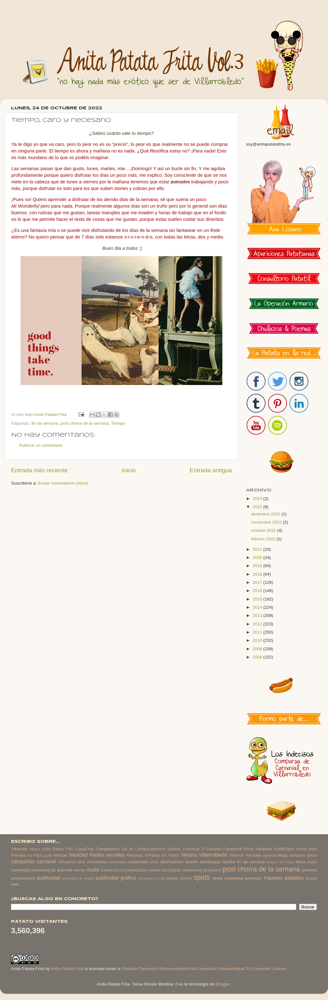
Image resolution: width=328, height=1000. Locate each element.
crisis (154, 862)
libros (301, 861)
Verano (189, 855)
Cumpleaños (108, 849)
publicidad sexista (151, 878)
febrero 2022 (263, 539)
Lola (48, 855)
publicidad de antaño (78, 878)
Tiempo (118, 423)
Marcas (60, 855)
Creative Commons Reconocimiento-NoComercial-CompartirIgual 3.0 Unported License (204, 968)
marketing (20, 870)
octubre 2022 (264, 530)
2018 (258, 574)
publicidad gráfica (116, 878)
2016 (258, 590)
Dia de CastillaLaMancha (143, 849)
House (301, 849)
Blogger (222, 984)
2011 (258, 632)
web (15, 884)
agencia (269, 855)
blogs (283, 855)
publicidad (48, 878)
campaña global (303, 855)
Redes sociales (107, 855)
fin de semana (45, 423)
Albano (35, 849)
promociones (23, 878)
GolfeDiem (284, 849)
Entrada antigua (211, 470)
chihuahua (67, 862)
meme (79, 870)
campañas (23, 861)
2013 (258, 615)
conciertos (97, 861)
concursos (117, 862)
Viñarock (236, 855)
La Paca (35, 855)
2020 (258, 557)
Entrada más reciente (39, 470)
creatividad (137, 861)
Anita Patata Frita (57, 849)
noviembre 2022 (267, 522)
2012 (258, 624)
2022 (258, 506)
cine (81, 861)
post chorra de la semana (84, 423)
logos (312, 862)
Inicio (129, 470)
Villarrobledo (213, 855)
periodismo (212, 870)
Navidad (78, 855)
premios (309, 870)
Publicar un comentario (41, 445)
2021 (258, 549)
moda (92, 869)
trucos (311, 878)
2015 (258, 599)
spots (202, 877)
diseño (191, 861)
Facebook (232, 849)
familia (229, 861)
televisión (253, 878)
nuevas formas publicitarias (124, 870)
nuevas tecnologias (164, 870)
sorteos (185, 878)
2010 (258, 640)
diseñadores (172, 861)
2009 (258, 649)
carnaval (46, 861)
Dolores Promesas (183, 849)
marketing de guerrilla (51, 870)
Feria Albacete (258, 849)
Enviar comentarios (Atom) (63, 483)
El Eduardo (211, 849)
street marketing (227, 878)
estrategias (210, 861)
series (172, 878)
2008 (258, 657)
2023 (258, 498)
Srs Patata (170, 855)
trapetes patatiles (284, 878)
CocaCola (84, 849)
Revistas (134, 855)
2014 (258, 607)
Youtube (253, 855)
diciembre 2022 (266, 514)
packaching (192, 870)
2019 (258, 565)
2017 (258, 582)
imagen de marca (280, 862)
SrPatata (151, 855)
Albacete (19, 849)
